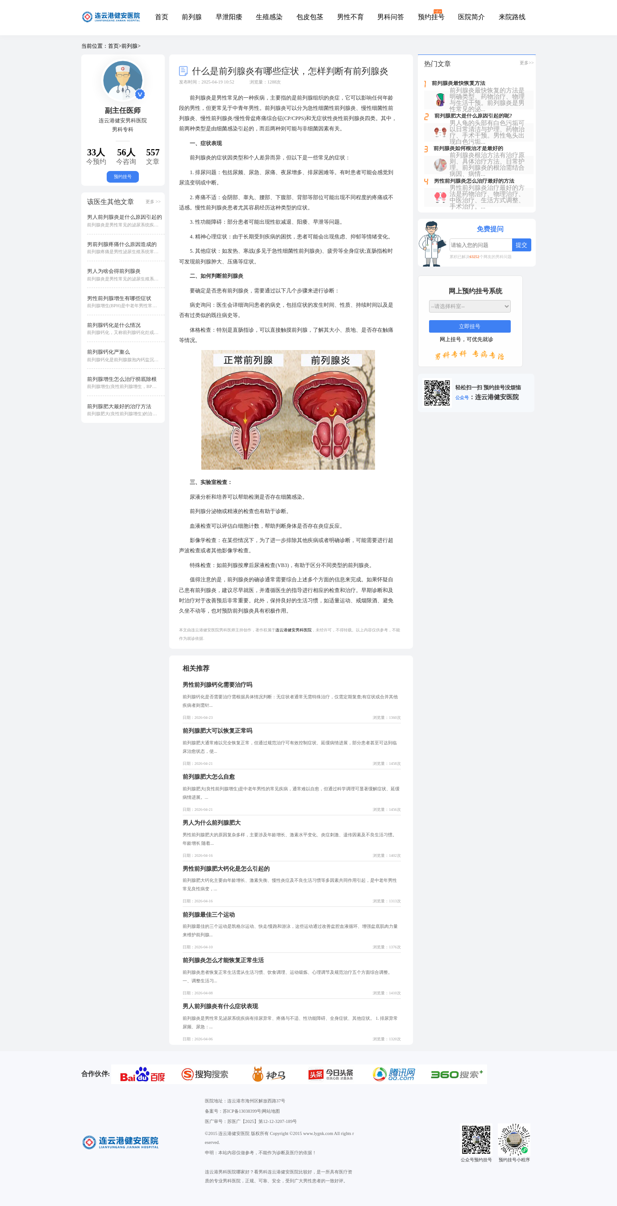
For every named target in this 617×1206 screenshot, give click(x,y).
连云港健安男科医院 (293, 630)
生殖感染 (269, 17)
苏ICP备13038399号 (242, 1111)
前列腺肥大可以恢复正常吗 (217, 731)
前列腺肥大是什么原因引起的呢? (473, 116)
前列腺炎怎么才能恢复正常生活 (223, 960)
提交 (521, 245)
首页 (161, 17)
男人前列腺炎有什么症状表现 (220, 1006)
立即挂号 (469, 327)
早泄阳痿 (229, 17)
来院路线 (512, 17)
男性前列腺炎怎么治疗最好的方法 (474, 181)
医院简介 (471, 17)
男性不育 (350, 17)
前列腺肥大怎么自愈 (209, 777)
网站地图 (271, 1111)
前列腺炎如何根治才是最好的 (468, 148)
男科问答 (390, 17)
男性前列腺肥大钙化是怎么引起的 (226, 869)
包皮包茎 (309, 17)
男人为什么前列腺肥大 (212, 823)
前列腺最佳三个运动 (209, 915)
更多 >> (153, 202)
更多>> (527, 63)
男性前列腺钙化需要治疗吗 (217, 685)
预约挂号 (431, 17)
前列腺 (192, 17)
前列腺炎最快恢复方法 (458, 83)
